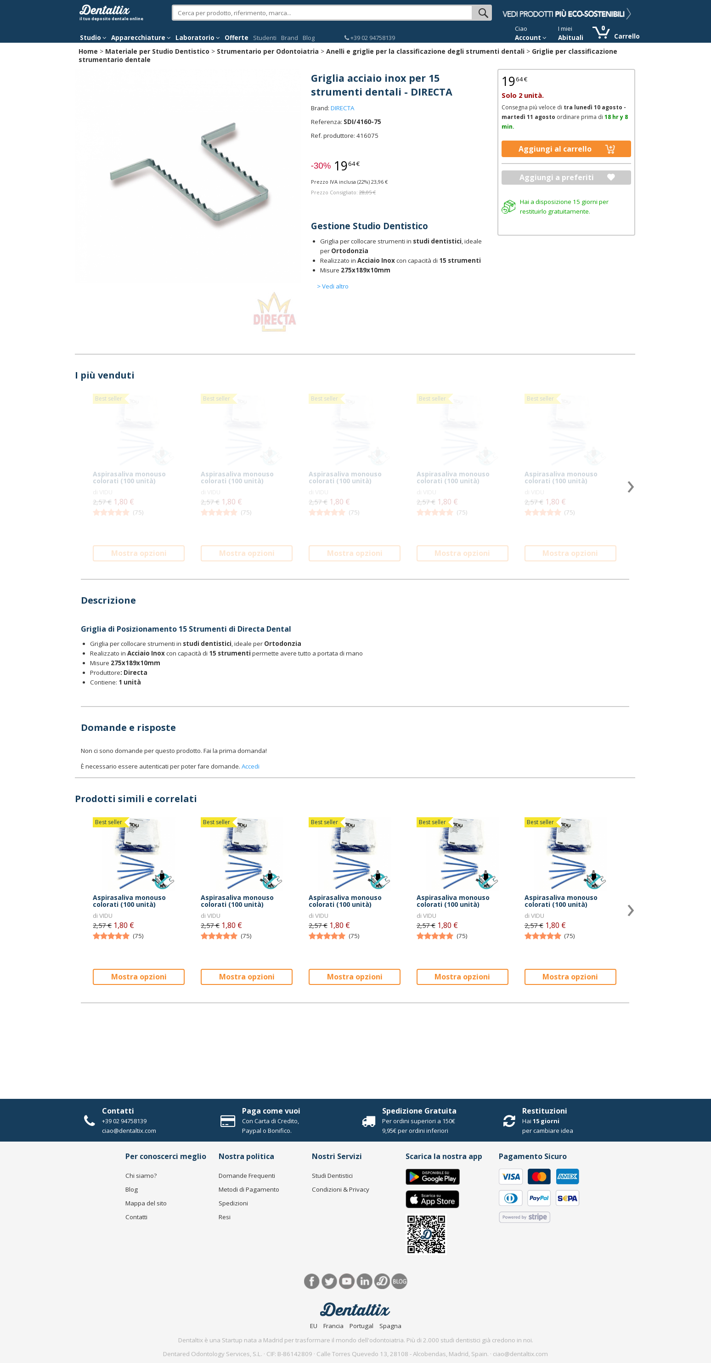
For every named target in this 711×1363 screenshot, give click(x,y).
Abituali (570, 38)
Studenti (264, 38)
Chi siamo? (141, 1175)
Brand (289, 38)
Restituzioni (544, 1111)
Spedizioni (233, 1203)
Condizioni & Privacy (340, 1189)
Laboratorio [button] (197, 38)
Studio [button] (93, 38)
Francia (333, 1326)
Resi (225, 1217)
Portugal (361, 1326)
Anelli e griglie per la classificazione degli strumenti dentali (425, 51)
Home (88, 51)
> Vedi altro (333, 286)
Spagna (390, 1326)
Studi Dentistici (332, 1175)
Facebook (312, 1281)
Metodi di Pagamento (249, 1189)
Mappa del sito (146, 1203)
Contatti (118, 1111)
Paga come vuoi (271, 1111)
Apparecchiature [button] (141, 38)
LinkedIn (364, 1281)
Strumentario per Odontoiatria (268, 51)
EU (313, 1326)
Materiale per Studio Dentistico (157, 51)
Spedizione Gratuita (419, 1111)
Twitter (330, 1281)
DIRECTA (342, 108)
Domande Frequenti (247, 1175)
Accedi (251, 766)
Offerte (236, 38)
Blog (309, 38)
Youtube (347, 1281)
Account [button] (531, 38)
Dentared (382, 1281)
